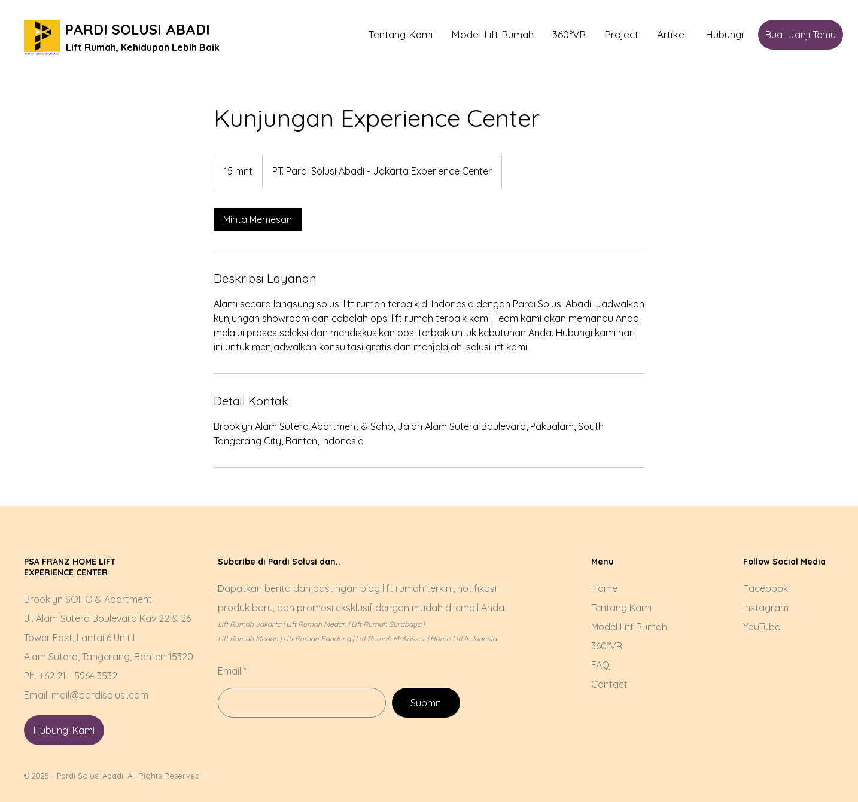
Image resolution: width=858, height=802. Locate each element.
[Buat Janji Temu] (800, 35)
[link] (258, 219)
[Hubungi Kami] (64, 730)
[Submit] (426, 703)
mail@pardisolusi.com (99, 695)
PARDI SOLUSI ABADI (137, 29)
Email (229, 671)
